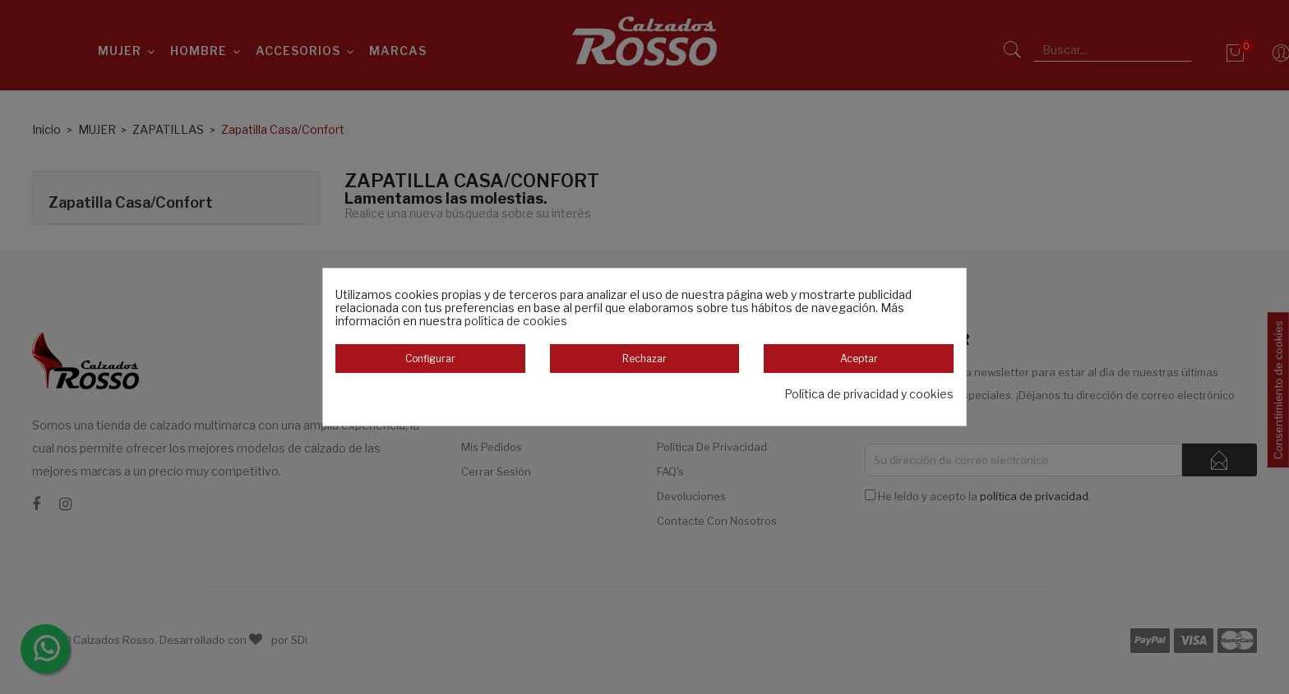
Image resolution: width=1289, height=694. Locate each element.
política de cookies (515, 321)
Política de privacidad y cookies (869, 394)
